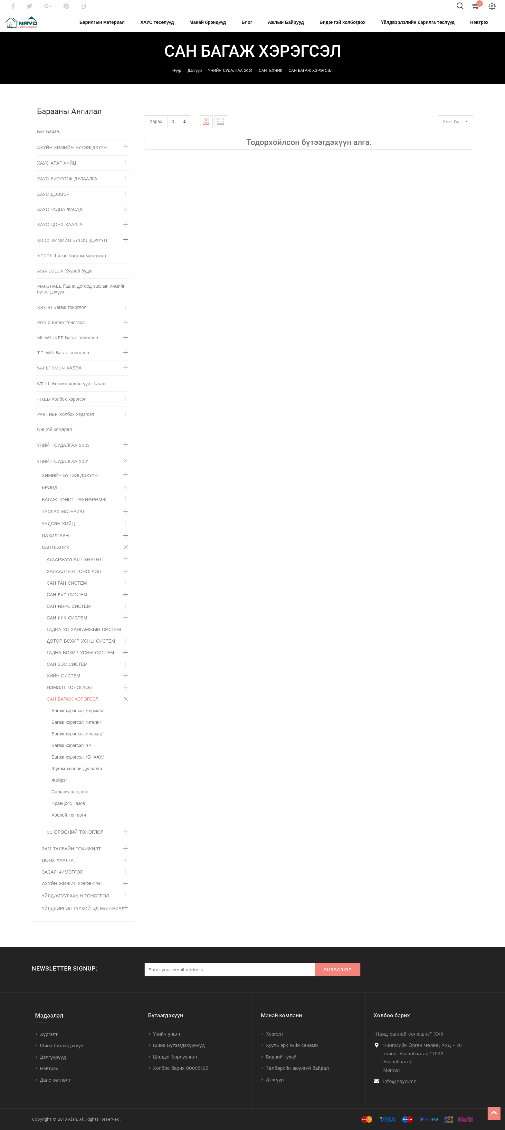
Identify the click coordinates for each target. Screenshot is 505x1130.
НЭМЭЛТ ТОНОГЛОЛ (69, 694)
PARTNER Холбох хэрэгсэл (65, 421)
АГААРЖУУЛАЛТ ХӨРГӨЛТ (76, 567)
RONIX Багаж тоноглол (61, 329)
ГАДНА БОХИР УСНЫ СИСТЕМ (80, 660)
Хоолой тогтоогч (69, 822)
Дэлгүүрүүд (53, 1057)
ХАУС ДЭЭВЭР (53, 201)
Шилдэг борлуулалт (175, 1057)
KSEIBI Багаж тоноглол (61, 314)
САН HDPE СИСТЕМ (69, 613)
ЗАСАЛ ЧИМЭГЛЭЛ (62, 879)
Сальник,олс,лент (70, 799)
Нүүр (176, 77)
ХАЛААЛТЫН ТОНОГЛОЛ (74, 578)
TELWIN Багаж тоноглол (63, 360)
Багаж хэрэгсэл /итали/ (76, 729)
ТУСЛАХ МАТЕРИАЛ (64, 519)
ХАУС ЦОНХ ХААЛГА (59, 232)
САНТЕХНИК (270, 77)
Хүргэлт (49, 1034)
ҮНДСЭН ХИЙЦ (58, 531)
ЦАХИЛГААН (55, 543)
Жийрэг (59, 787)
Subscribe (338, 969)
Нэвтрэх (49, 1069)
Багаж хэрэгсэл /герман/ (78, 718)
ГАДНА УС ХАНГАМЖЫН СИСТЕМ (84, 636)
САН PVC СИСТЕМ (67, 602)
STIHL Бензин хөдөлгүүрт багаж (71, 391)
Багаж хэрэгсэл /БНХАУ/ (78, 764)
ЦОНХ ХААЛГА (58, 867)
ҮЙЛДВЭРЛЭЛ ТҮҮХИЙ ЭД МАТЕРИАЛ (83, 915)
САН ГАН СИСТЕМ (67, 590)
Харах (155, 128)
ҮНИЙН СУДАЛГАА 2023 (63, 452)
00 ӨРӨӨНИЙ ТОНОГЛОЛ (75, 839)
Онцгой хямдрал (54, 436)
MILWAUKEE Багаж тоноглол (67, 345)
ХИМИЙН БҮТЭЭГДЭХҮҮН (70, 482)
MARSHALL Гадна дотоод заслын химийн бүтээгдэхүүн (81, 296)
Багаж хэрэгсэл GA (71, 752)
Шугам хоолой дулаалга (77, 776)
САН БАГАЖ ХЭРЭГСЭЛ (311, 77)
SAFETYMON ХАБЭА (59, 375)
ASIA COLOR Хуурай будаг (65, 278)
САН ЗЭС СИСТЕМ (67, 671)
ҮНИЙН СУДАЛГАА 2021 (230, 77)
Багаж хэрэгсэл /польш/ (77, 741)
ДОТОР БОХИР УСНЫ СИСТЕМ (81, 648)
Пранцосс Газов (68, 810)
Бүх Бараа (48, 138)
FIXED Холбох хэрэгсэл (62, 406)
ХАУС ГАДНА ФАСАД (59, 216)
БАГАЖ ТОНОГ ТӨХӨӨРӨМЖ (74, 507)
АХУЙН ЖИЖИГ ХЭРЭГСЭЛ (71, 891)
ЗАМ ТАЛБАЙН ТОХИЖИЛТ (71, 856)
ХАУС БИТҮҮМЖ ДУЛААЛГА (67, 186)
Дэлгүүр (194, 77)
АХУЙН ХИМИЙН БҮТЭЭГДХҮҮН (72, 155)
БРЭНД (49, 494)
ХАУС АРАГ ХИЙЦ (56, 170)
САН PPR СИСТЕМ (67, 625)
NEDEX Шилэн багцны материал (71, 263)
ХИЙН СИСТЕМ (63, 683)
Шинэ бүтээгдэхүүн (61, 1046)
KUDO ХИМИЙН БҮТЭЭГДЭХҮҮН (72, 247)
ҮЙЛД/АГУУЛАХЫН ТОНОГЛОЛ (75, 903)
